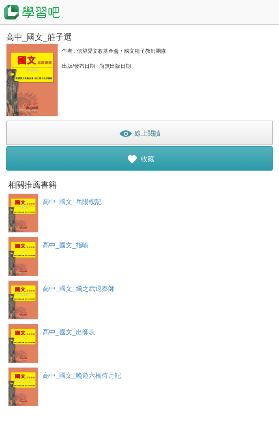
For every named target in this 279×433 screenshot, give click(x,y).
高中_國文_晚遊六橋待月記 (82, 375)
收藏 (139, 161)
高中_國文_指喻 (66, 245)
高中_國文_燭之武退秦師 (79, 288)
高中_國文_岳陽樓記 (72, 201)
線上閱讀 (139, 135)
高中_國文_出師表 (69, 332)
